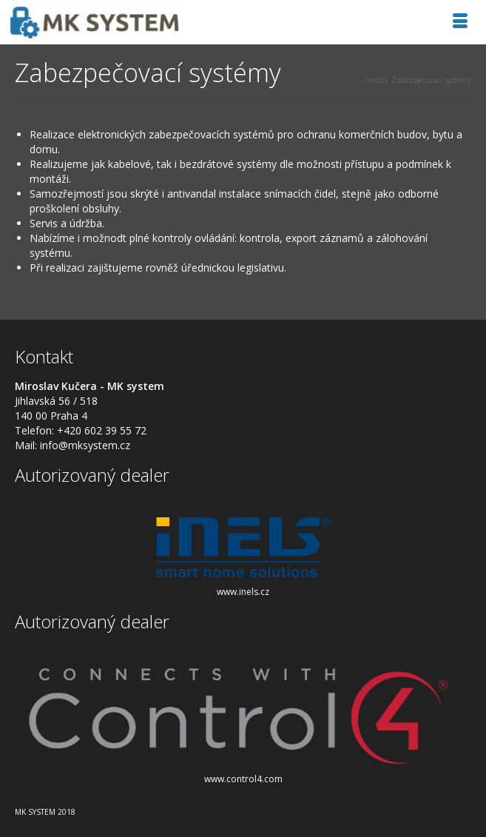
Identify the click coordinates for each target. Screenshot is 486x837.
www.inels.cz (243, 591)
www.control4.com (243, 779)
